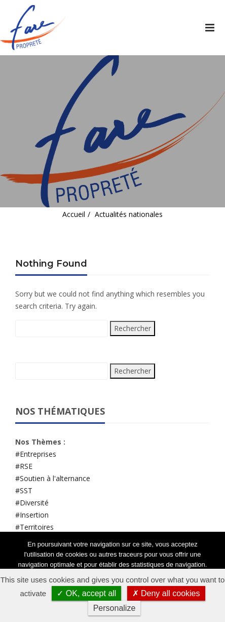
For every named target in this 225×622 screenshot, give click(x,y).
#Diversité (32, 502)
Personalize (114, 608)
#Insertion (32, 515)
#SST (23, 490)
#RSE (23, 466)
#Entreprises (35, 454)
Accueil (73, 214)
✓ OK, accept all (86, 593)
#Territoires (34, 527)
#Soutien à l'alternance (52, 478)
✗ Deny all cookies (166, 593)
